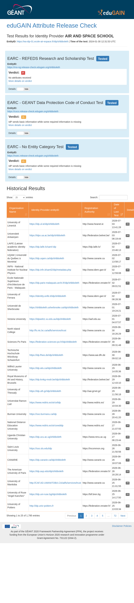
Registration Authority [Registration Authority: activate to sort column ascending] (91, 210)
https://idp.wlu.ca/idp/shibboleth (45, 368)
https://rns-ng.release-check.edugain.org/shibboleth (33, 67)
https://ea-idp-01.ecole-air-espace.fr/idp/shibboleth (42, 41)
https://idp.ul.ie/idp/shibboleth (44, 224)
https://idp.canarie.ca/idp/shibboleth (47, 460)
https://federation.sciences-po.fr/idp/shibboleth (53, 342)
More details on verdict (20, 81)
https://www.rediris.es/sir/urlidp (45, 402)
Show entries (20, 197)
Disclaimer (117, 526)
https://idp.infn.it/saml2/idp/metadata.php (50, 269)
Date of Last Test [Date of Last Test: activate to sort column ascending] (116, 210)
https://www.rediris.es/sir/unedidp (46, 425)
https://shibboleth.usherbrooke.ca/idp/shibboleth (54, 307)
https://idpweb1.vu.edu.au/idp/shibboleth (50, 319)
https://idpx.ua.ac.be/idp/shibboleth (47, 235)
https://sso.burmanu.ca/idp (43, 414)
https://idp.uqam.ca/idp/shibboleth (46, 258)
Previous (71, 515)
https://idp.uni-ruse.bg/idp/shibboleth (48, 494)
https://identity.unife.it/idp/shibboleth (47, 296)
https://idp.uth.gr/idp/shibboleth (45, 391)
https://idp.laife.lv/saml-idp (42, 246)
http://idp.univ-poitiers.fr (41, 505)
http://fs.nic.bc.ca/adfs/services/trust (47, 330)
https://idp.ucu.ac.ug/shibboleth (45, 437)
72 (115, 515)
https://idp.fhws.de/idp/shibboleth (46, 355)
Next (123, 515)
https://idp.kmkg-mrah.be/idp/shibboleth (49, 379)
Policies (128, 526)
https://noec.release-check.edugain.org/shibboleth (33, 155)
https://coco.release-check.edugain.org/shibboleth (32, 111)
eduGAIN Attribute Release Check (52, 25)
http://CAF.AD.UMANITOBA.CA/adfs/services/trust (55, 483)
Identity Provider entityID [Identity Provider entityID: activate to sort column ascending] (45, 209)
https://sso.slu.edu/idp (40, 448)
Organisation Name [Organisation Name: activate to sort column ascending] (16, 210)
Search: (108, 197)
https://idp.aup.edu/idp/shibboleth (46, 471)
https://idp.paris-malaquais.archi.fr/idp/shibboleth (54, 282)
